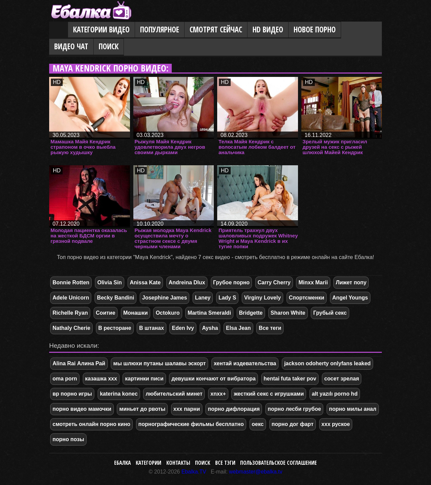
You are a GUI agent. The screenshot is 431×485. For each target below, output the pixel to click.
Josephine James (164, 298)
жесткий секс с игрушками (269, 394)
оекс (258, 424)
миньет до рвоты (142, 409)
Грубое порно (231, 282)
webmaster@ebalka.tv (256, 472)
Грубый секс (329, 313)
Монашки (135, 313)
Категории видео (101, 29)
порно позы (68, 439)
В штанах (151, 328)
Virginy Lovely (262, 298)
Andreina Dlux (187, 282)
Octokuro (167, 313)
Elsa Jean (238, 328)
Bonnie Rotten (71, 282)
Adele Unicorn (71, 298)
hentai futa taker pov (290, 378)
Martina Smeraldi (209, 313)
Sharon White (288, 313)
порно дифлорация (234, 409)
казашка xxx (101, 378)
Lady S (227, 298)
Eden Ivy (183, 328)
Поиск (109, 46)
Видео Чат (71, 46)
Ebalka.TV (193, 472)
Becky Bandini (115, 298)
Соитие (105, 313)
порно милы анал (352, 409)
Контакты (178, 462)
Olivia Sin (109, 282)
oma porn (65, 378)
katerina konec (119, 394)
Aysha (210, 328)
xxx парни (186, 409)
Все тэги (225, 462)
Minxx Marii (313, 282)
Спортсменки (306, 298)
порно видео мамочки (82, 409)
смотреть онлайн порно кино (91, 424)
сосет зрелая (341, 378)
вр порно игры (72, 394)
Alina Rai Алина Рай (79, 363)
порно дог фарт (292, 424)
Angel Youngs (350, 298)
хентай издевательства (245, 363)
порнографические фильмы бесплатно (191, 424)
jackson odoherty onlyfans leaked (327, 363)
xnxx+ (218, 394)
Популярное (159, 29)
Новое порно (315, 29)
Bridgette (251, 313)
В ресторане (114, 328)
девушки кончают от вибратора (213, 378)
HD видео (268, 29)
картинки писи (144, 378)
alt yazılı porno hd (335, 394)
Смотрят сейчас (216, 29)
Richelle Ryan (70, 313)
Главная (58, 30)
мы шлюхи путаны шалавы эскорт (159, 363)
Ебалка (122, 462)
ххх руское (336, 424)
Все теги (270, 328)
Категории (148, 462)
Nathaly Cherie (71, 328)
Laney (202, 298)
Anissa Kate (145, 282)
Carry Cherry (274, 282)
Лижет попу (351, 282)
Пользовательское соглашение (278, 462)
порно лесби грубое (294, 409)
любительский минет (173, 394)
